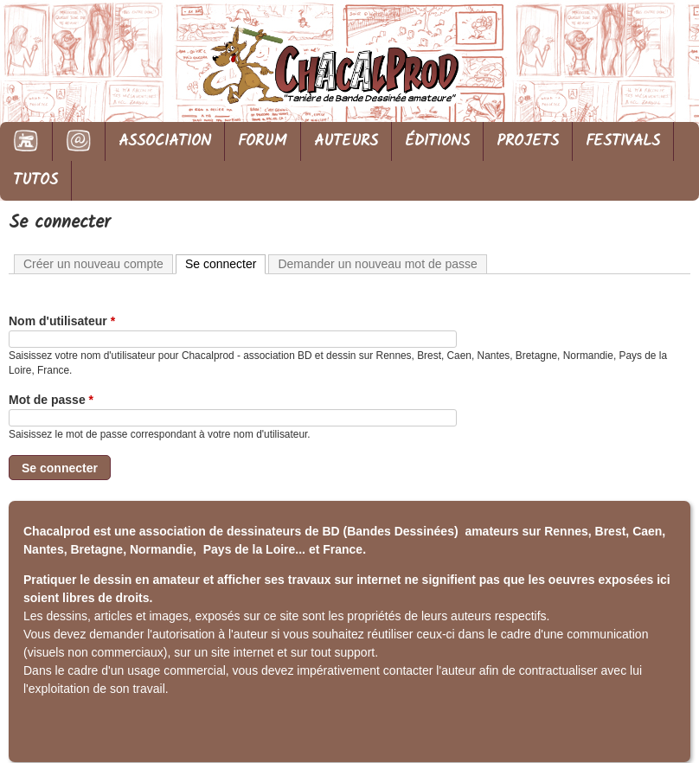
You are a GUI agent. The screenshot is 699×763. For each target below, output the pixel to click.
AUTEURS (346, 141)
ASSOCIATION (165, 141)
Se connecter (225, 263)
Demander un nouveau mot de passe (377, 264)
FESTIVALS (623, 141)
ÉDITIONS (437, 141)
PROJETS (528, 141)
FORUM (262, 141)
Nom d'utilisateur (62, 321)
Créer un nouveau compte (93, 264)
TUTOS (35, 180)
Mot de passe (51, 400)
